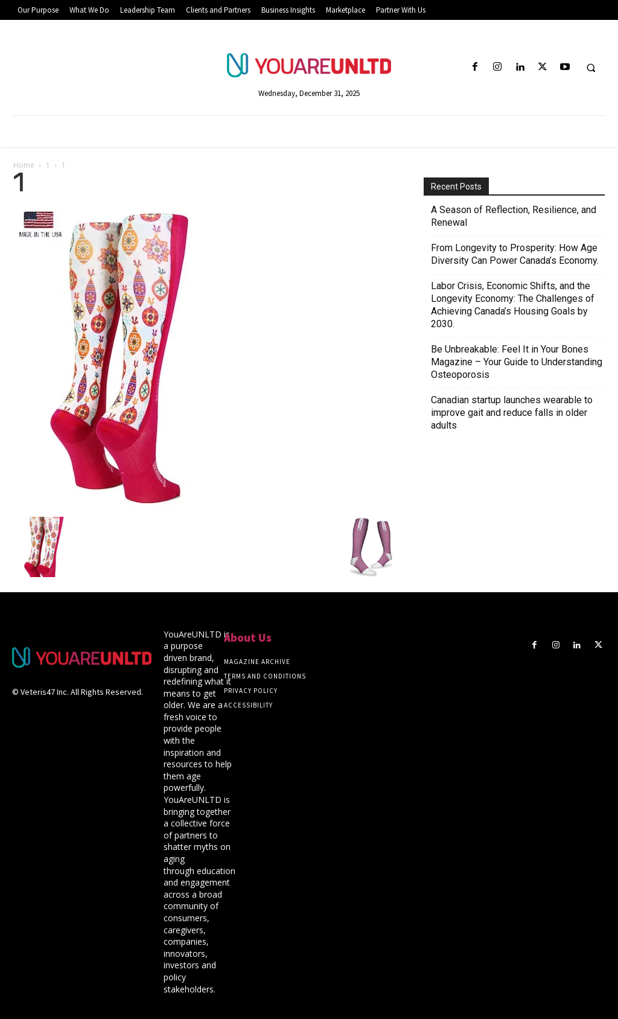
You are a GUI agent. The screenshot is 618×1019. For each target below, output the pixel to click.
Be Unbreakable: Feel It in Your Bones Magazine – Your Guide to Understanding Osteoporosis (516, 361)
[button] (591, 68)
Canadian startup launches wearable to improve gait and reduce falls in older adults (512, 412)
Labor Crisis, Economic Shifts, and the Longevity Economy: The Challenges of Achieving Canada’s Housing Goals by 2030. (512, 305)
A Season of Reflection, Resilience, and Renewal (513, 216)
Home (23, 165)
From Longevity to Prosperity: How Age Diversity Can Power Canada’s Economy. (515, 254)
